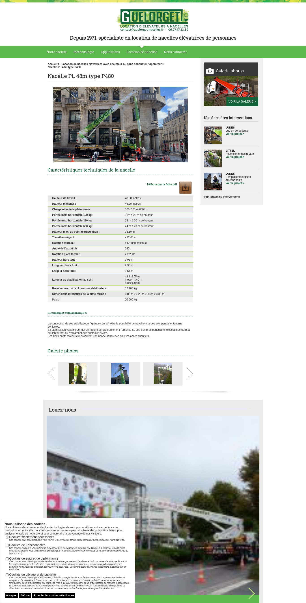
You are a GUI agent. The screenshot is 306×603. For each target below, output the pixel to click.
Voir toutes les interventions (222, 196)
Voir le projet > (235, 133)
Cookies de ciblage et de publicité (69, 581)
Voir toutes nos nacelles (153, 470)
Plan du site (141, 594)
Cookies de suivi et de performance (69, 564)
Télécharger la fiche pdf (162, 184)
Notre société (57, 52)
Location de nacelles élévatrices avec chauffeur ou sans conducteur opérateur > (112, 64)
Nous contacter (175, 52)
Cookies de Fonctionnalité (69, 549)
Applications (110, 52)
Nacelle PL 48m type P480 (64, 67)
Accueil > (54, 64)
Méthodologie (83, 52)
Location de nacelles (142, 52)
